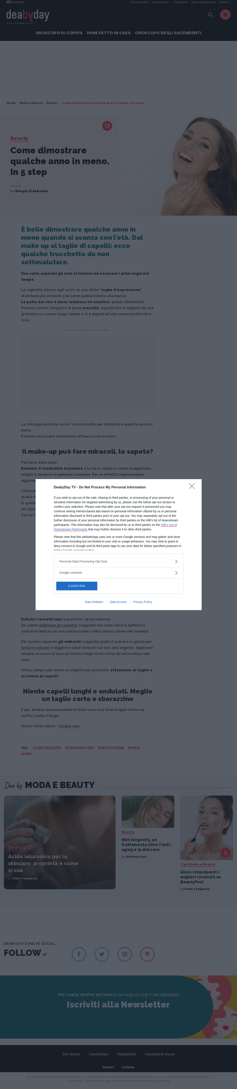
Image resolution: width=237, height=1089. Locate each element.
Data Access (118, 602)
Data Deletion (94, 602)
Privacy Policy (142, 602)
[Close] (193, 487)
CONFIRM (76, 586)
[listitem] (119, 561)
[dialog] (119, 544)
